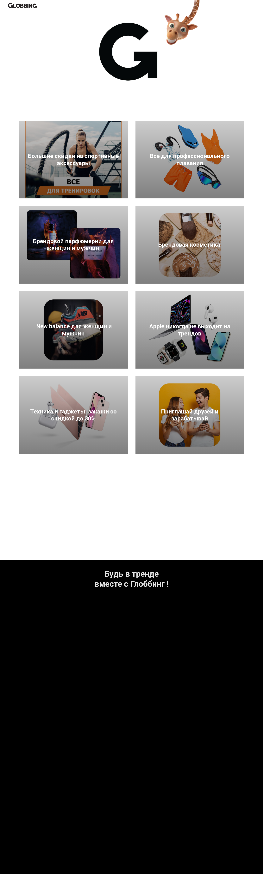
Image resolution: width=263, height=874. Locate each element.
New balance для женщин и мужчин (73, 330)
